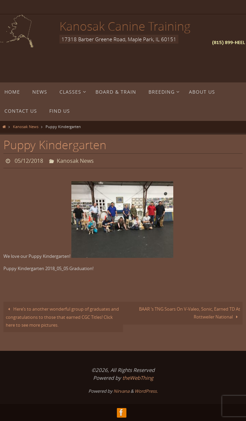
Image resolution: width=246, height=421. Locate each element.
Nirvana (121, 391)
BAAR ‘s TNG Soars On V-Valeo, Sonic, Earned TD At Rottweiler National (189, 313)
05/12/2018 (29, 161)
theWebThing (137, 377)
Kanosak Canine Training (124, 26)
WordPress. (146, 391)
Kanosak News (25, 126)
